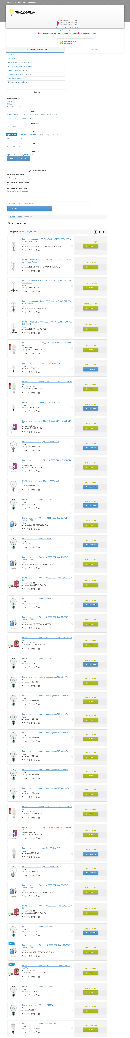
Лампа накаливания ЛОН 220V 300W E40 (66, 885)
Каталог (35, 30)
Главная (9, 2)
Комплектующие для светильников (19, 49)
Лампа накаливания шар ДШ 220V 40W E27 (67, 710)
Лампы (10, 41)
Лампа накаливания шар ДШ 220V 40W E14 (67, 270)
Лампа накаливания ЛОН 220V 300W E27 (66, 867)
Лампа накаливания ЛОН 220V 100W (64, 770)
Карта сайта (32, 2)
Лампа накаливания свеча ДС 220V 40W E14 (68, 191)
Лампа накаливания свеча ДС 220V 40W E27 (68, 691)
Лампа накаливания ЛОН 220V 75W (64, 487)
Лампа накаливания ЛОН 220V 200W (64, 848)
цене (51, 60)
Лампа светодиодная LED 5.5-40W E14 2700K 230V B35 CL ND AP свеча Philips (70, 68)
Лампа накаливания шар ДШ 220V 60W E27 (67, 982)
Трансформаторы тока (16, 69)
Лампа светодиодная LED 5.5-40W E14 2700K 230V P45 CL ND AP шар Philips (70, 89)
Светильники (12, 45)
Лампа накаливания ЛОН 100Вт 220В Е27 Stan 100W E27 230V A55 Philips (68, 789)
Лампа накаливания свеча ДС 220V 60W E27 (68, 964)
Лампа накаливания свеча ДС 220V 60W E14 (68, 231)
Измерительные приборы (17, 73)
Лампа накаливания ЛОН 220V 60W (64, 427)
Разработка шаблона (107, 1032)
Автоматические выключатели (17, 59)
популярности (60, 60)
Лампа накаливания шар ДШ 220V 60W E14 (67, 309)
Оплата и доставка (20, 2)
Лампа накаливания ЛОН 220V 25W (64, 328)
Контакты (94, 30)
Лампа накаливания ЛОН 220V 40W (64, 367)
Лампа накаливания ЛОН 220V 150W (64, 830)
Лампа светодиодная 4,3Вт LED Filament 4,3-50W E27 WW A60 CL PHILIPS (70, 130)
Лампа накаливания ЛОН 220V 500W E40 (66, 904)
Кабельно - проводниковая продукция (16, 54)
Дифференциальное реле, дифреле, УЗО (16, 64)
